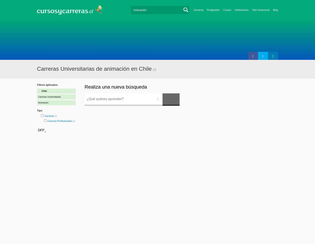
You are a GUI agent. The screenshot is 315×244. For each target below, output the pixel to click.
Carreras (198, 10)
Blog (275, 10)
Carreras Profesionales (59, 121)
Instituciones (242, 10)
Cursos (227, 10)
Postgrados (213, 10)
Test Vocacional (260, 10)
